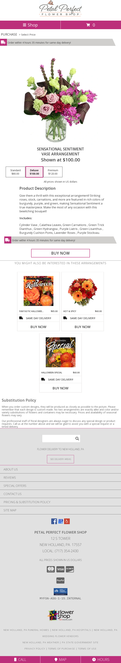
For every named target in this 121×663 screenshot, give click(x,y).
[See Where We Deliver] (60, 459)
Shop (30, 25)
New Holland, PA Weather (41, 642)
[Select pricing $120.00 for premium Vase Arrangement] (53, 172)
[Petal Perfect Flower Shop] (60, 15)
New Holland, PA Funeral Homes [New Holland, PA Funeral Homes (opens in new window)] (26, 630)
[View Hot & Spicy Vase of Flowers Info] (83, 291)
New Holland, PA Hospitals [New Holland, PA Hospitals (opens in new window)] (71, 630)
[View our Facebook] (54, 523)
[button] (60, 591)
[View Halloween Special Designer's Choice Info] (60, 352)
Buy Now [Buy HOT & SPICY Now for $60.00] (83, 326)
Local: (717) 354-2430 (60, 550)
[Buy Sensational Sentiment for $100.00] (60, 253)
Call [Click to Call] (20, 659)
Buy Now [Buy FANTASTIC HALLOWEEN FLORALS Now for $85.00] (38, 326)
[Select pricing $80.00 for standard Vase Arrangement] (15, 172)
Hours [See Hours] (100, 659)
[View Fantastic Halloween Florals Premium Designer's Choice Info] (38, 291)
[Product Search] (61, 439)
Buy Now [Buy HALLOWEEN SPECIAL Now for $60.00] (60, 388)
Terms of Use (87, 648)
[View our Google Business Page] (60, 523)
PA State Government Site (80, 642)
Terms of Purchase (61, 648)
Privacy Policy (35, 648)
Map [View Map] (60, 659)
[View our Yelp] (67, 523)
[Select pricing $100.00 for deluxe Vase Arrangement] (34, 172)
